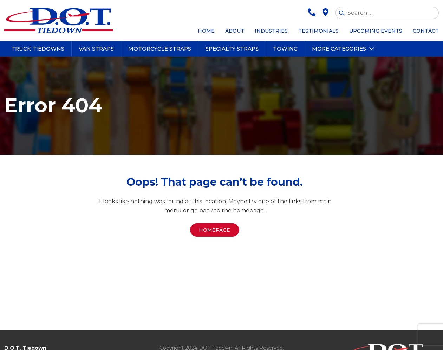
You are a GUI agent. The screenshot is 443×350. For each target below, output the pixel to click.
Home (206, 30)
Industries (271, 30)
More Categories (339, 48)
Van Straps (96, 48)
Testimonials (318, 30)
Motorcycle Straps (159, 48)
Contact (426, 30)
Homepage (214, 230)
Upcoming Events (375, 30)
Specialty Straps (232, 48)
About (234, 30)
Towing (285, 48)
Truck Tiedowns (37, 48)
